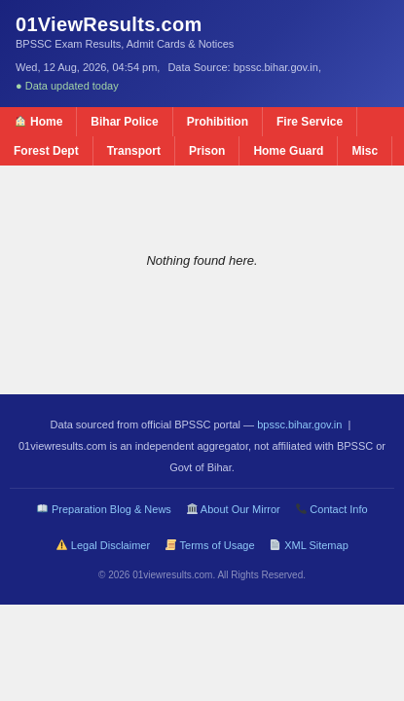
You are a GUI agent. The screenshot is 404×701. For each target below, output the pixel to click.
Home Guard (288, 151)
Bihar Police (124, 122)
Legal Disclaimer (103, 545)
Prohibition (217, 122)
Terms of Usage (210, 545)
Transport (134, 151)
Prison (207, 151)
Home (39, 122)
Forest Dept (46, 151)
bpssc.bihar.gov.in (299, 424)
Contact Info (332, 509)
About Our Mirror (233, 509)
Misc (364, 151)
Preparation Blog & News (104, 509)
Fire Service (309, 122)
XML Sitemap (309, 545)
